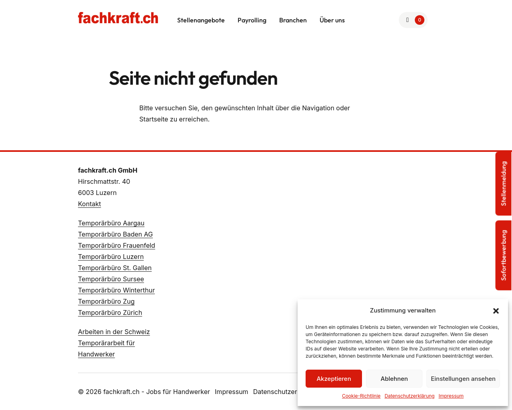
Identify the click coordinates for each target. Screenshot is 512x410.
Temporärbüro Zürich (110, 312)
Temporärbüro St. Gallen (115, 268)
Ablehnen (394, 378)
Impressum (451, 396)
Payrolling (252, 20)
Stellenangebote (201, 20)
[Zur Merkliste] (413, 20)
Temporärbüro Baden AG (115, 234)
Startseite (153, 119)
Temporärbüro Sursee (111, 279)
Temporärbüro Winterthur (116, 290)
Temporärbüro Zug (106, 301)
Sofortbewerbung (504, 255)
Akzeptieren (333, 378)
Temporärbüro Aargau (111, 223)
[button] (496, 310)
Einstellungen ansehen (463, 378)
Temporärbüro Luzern (111, 257)
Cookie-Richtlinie (361, 396)
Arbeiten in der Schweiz (114, 332)
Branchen (293, 20)
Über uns (332, 20)
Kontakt (89, 204)
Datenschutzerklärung (409, 396)
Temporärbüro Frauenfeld (116, 245)
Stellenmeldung (504, 183)
